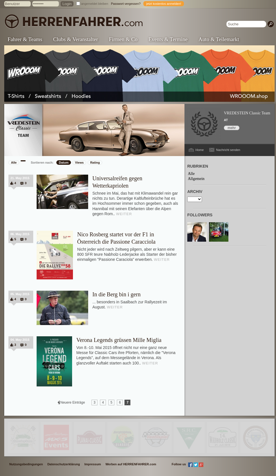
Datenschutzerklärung (63, 464)
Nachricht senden (228, 150)
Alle (14, 162)
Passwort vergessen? (126, 3)
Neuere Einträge (72, 402)
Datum (63, 162)
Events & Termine (168, 39)
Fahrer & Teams (25, 39)
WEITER (124, 214)
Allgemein (196, 179)
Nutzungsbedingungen (26, 464)
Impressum (92, 464)
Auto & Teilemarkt (219, 39)
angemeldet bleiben (94, 3)
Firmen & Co (123, 39)
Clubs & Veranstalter (75, 39)
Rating (95, 162)
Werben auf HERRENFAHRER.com (130, 464)
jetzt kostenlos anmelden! (163, 3)
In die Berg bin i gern (116, 294)
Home (199, 150)
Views (79, 162)
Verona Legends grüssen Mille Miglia (118, 340)
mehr (232, 128)
